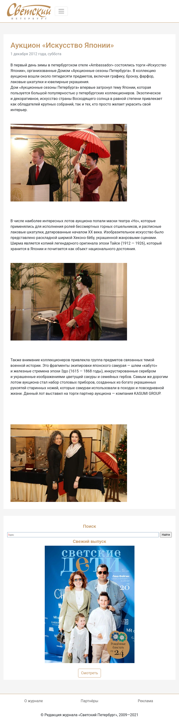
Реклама (145, 701)
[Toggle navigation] (61, 11)
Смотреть (89, 673)
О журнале (33, 701)
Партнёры (89, 701)
